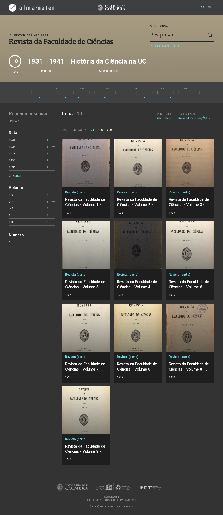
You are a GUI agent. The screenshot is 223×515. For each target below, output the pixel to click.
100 (100, 130)
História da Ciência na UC (30, 35)
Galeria (164, 116)
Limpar (14, 121)
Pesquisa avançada (164, 46)
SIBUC (113, 506)
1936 (12, 139)
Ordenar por (187, 114)
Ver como (164, 114)
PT (202, 7)
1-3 (11, 222)
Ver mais (15, 176)
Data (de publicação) (194, 116)
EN (209, 7)
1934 (12, 146)
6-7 (11, 201)
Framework (127, 506)
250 (109, 130)
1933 (12, 153)
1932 (12, 160)
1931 (12, 167)
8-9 (11, 194)
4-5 (11, 208)
